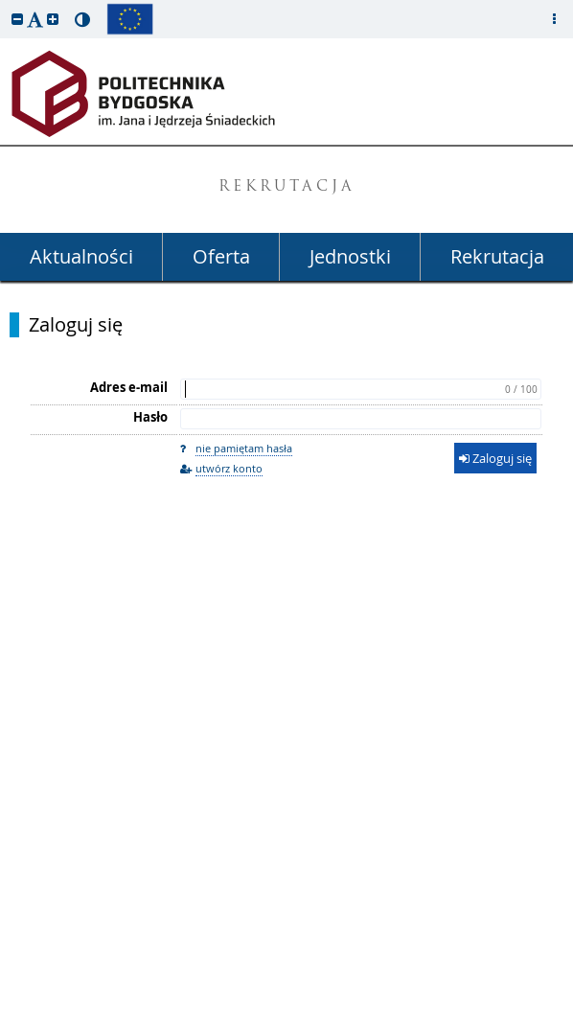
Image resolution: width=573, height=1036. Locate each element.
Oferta (221, 256)
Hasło (150, 417)
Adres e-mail (129, 387)
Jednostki (350, 256)
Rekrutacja (497, 256)
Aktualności (81, 256)
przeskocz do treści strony (5, 5)
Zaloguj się (76, 324)
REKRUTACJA (286, 187)
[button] (17, 19)
